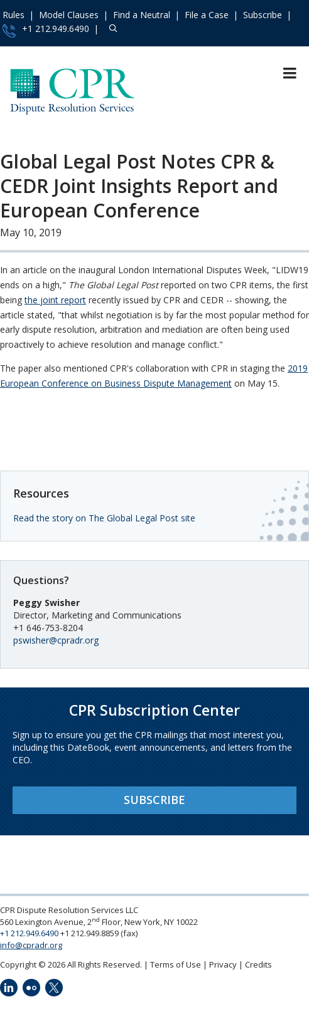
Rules (13, 15)
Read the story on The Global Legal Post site (104, 518)
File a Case (207, 15)
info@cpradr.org (31, 945)
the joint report (55, 300)
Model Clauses (69, 15)
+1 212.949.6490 (46, 30)
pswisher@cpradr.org (56, 640)
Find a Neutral (141, 15)
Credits (258, 964)
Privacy (223, 964)
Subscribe (262, 15)
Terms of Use (175, 964)
